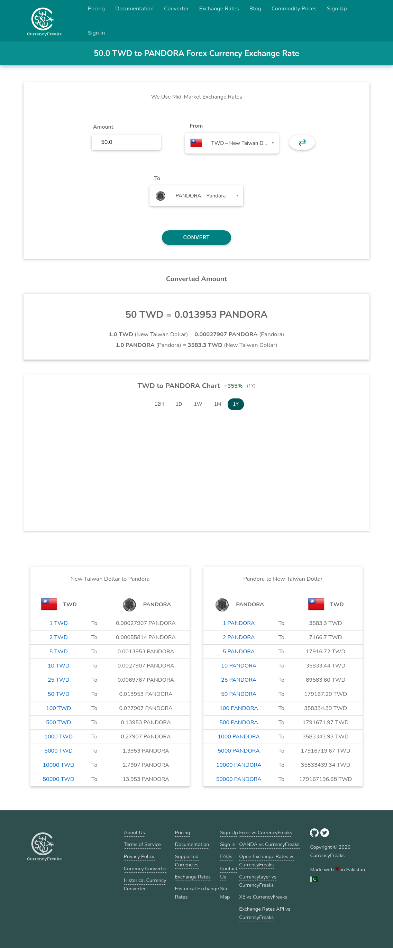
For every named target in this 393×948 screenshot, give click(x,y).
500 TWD (58, 722)
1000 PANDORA (238, 736)
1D (179, 404)
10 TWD (59, 666)
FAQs (226, 856)
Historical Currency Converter (145, 884)
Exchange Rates (219, 8)
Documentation (134, 8)
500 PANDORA (238, 722)
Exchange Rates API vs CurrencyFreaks (264, 913)
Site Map (225, 892)
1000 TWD (58, 736)
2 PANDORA (239, 637)
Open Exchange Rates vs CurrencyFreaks (266, 860)
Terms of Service (142, 844)
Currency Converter (145, 868)
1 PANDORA (239, 623)
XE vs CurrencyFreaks (263, 896)
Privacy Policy (139, 856)
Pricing (96, 8)
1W (198, 404)
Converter (176, 8)
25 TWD (59, 680)
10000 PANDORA (239, 765)
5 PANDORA (239, 651)
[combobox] (232, 143)
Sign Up (337, 8)
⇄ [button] (302, 142)
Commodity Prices (294, 8)
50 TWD (59, 694)
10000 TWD (58, 765)
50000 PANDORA (239, 779)
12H (159, 404)
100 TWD (58, 708)
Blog (255, 8)
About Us (134, 832)
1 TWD (58, 623)
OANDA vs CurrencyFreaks (269, 844)
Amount (103, 127)
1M (217, 404)
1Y (236, 404)
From (196, 126)
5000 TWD (58, 751)
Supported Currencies (187, 860)
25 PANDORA (238, 680)
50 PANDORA (238, 694)
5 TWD (58, 651)
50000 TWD (58, 779)
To (157, 178)
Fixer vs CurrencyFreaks (265, 832)
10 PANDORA (238, 666)
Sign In (96, 33)
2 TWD (58, 637)
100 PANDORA (238, 708)
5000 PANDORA (238, 751)
